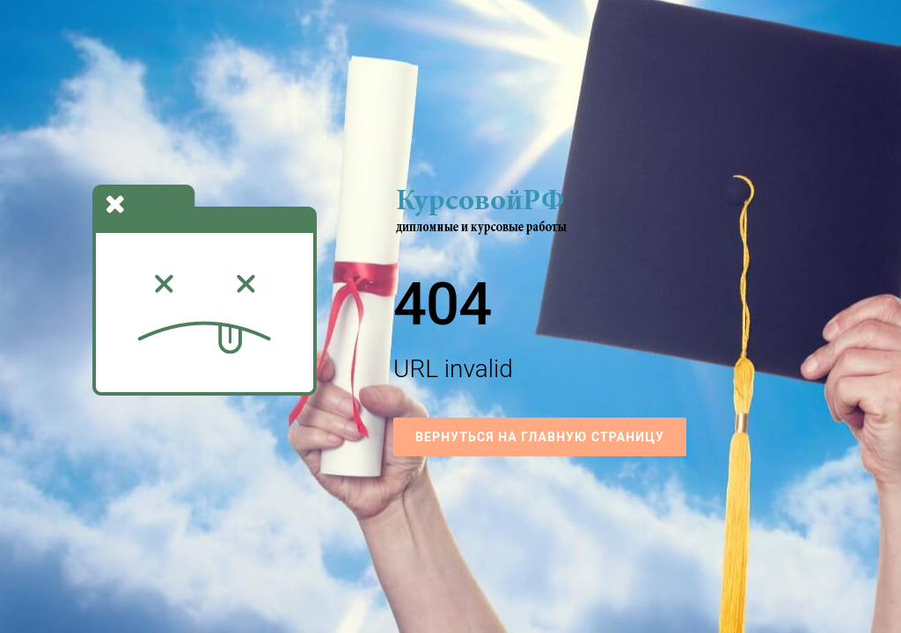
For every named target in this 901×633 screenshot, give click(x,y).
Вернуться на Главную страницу (539, 437)
